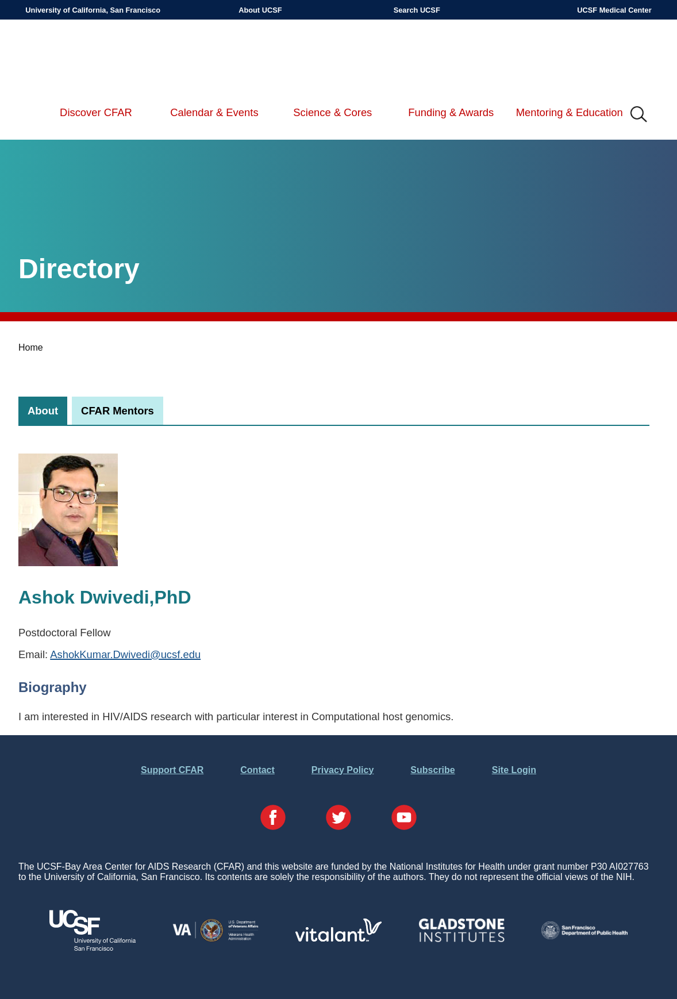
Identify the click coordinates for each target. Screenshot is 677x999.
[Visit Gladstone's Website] (461, 939)
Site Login (514, 770)
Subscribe (432, 770)
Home (30, 347)
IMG (639, 115)
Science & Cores (332, 112)
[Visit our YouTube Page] (404, 818)
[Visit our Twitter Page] (338, 818)
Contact (257, 770)
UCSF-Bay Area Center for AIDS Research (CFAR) (85, 57)
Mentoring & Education (569, 112)
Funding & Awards (451, 112)
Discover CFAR (96, 112)
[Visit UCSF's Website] (92, 947)
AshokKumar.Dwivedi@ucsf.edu (125, 654)
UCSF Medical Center (614, 10)
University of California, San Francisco (92, 10)
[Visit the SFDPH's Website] (584, 936)
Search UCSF (417, 10)
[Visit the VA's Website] (215, 939)
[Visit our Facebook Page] (273, 818)
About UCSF (260, 10)
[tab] (42, 411)
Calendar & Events (214, 112)
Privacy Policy (342, 770)
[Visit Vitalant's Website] (338, 938)
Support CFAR (172, 770)
